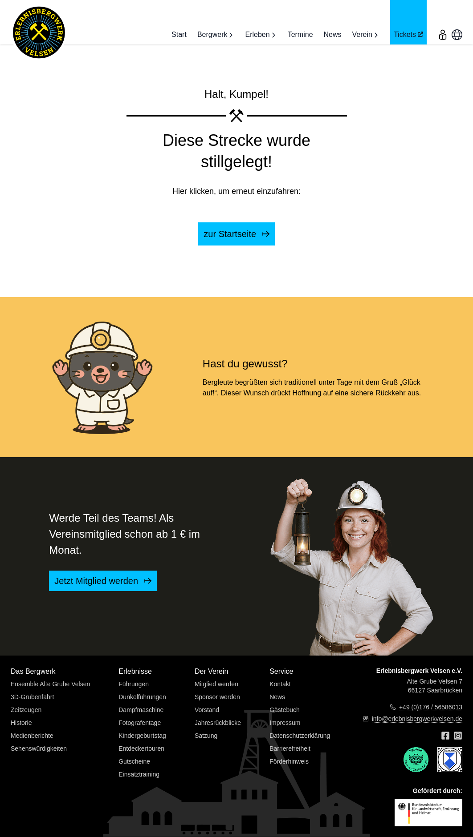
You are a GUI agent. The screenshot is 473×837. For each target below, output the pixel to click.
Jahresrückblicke (218, 722)
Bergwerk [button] (216, 34)
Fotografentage (139, 722)
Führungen (133, 684)
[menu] (442, 22)
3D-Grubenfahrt (32, 696)
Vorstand (207, 709)
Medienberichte (32, 735)
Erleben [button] (261, 34)
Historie (21, 722)
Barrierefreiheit (289, 748)
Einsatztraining (138, 774)
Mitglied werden (216, 684)
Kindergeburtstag (142, 735)
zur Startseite (236, 234)
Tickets (408, 34)
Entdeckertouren (141, 748)
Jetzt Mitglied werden (102, 581)
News (333, 34)
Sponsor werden (217, 696)
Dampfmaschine (140, 709)
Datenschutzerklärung (299, 735)
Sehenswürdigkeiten (39, 748)
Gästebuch (284, 709)
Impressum (284, 722)
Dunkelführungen (142, 696)
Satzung (206, 735)
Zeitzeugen (26, 709)
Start (179, 34)
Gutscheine (134, 761)
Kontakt (279, 684)
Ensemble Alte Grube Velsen (50, 684)
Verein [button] (365, 34)
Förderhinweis (289, 761)
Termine (300, 34)
